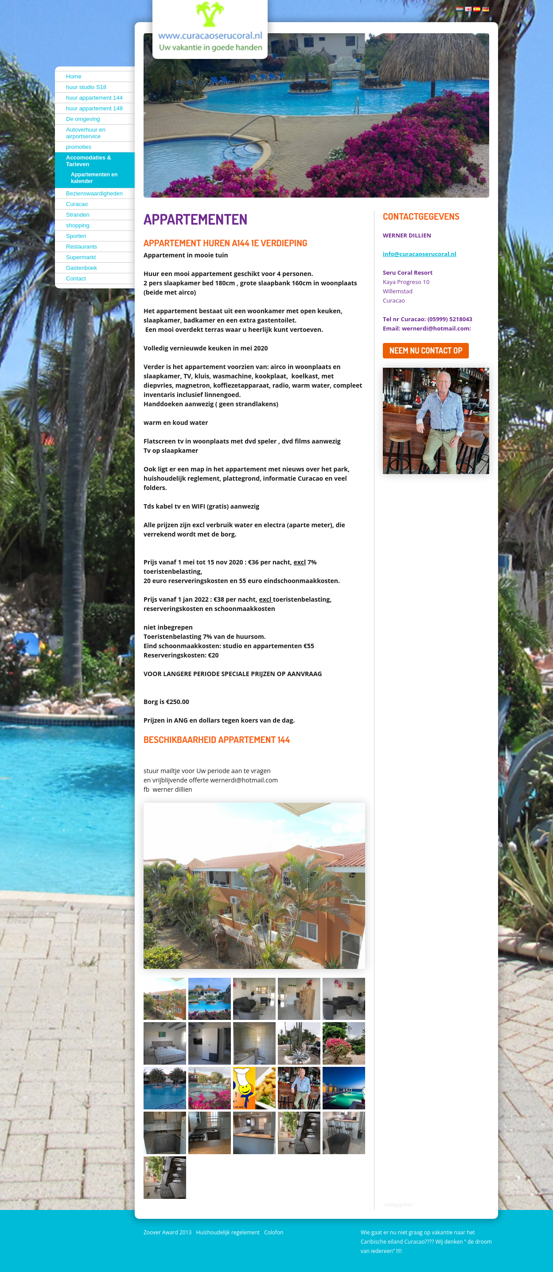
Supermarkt (81, 257)
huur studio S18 (86, 87)
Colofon (274, 1232)
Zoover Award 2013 (167, 1232)
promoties (78, 147)
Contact (76, 278)
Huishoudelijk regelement (228, 1232)
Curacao (77, 204)
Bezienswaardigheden (94, 193)
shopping (78, 225)
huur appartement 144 (94, 97)
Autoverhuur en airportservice (85, 133)
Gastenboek (81, 268)
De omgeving (83, 119)
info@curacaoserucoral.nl (419, 254)
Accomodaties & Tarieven (88, 160)
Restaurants (81, 246)
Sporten (76, 236)
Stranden (78, 214)
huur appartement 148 (94, 108)
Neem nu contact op (425, 350)
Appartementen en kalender (94, 177)
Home (74, 76)
